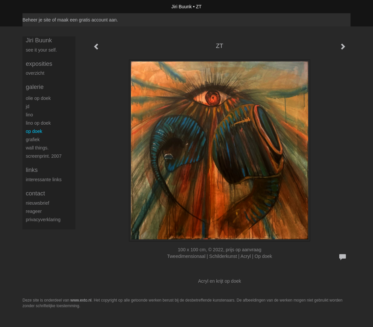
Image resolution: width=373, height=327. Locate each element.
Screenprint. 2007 (44, 156)
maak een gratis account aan (87, 19)
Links (32, 170)
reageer (34, 211)
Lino (29, 114)
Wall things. (37, 147)
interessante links (44, 179)
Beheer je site (36, 19)
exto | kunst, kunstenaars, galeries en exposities (41, 6)
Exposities (39, 64)
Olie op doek (38, 98)
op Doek (34, 131)
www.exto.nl (81, 300)
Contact (35, 193)
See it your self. (41, 50)
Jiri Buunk (181, 6)
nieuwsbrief (37, 203)
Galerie (35, 87)
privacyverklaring (43, 219)
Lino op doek (38, 123)
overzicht (35, 73)
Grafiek (33, 139)
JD (27, 106)
